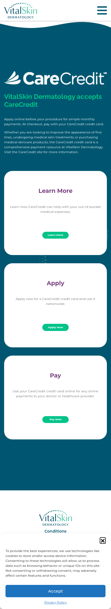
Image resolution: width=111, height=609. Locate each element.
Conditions (55, 531)
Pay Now (55, 419)
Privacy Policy (55, 602)
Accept (55, 591)
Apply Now (55, 327)
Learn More (55, 234)
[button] (103, 540)
